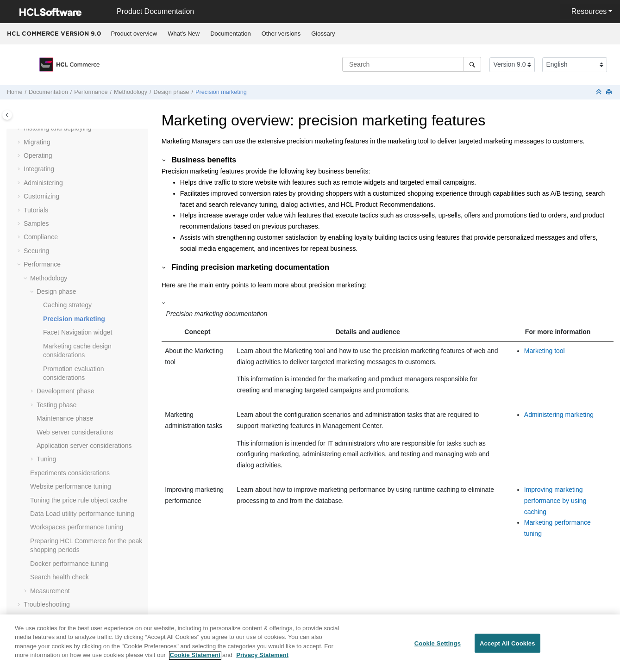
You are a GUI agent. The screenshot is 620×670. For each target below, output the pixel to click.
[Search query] (411, 64)
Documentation (230, 33)
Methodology (130, 92)
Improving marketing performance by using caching (555, 500)
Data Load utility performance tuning (82, 513)
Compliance (41, 237)
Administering (43, 182)
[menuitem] (134, 34)
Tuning (46, 459)
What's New (184, 33)
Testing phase (56, 405)
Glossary (323, 33)
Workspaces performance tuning (76, 527)
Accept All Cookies (507, 648)
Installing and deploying (57, 128)
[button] (20, 128)
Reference (39, 617)
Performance (90, 92)
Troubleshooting (47, 604)
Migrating (37, 142)
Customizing (41, 196)
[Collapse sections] (599, 92)
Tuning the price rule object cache (78, 500)
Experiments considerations (70, 473)
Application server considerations (84, 445)
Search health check (59, 577)
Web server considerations (75, 432)
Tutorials (36, 210)
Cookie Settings (437, 648)
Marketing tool (544, 350)
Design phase (171, 92)
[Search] (472, 64)
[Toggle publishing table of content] (7, 115)
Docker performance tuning (69, 563)
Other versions (281, 33)
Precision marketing (221, 92)
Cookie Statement (195, 661)
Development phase (65, 391)
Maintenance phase (65, 418)
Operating (38, 155)
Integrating (39, 169)
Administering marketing (559, 414)
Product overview (134, 33)
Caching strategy (67, 305)
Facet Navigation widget (77, 332)
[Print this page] (610, 92)
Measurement (50, 591)
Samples (36, 223)
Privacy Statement (262, 661)
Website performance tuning (70, 486)
